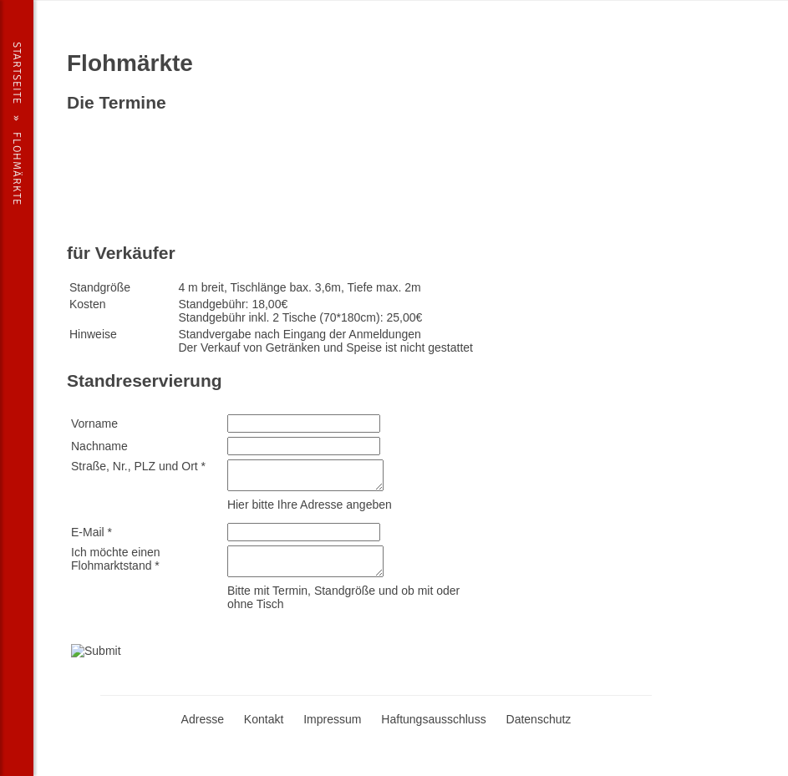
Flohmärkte (16, 168)
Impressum (332, 719)
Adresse (202, 719)
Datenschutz (539, 719)
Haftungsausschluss (433, 719)
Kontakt (263, 719)
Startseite (16, 73)
